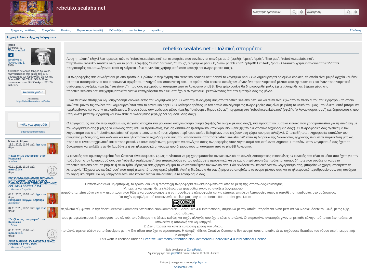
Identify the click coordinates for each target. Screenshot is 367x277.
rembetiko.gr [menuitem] (137, 30)
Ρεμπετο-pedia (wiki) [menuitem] (90, 30)
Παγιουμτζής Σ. (16, 62)
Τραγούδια (48, 30)
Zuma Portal (194, 249)
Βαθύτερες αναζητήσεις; (33, 131)
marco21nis (15, 169)
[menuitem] (180, 267)
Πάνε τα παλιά (16, 50)
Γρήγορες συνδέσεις (23, 30)
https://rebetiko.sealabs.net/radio (33, 101)
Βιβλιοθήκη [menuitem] (116, 30)
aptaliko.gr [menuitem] (157, 30)
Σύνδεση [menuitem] (355, 30)
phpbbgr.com (199, 262)
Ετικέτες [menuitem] (66, 30)
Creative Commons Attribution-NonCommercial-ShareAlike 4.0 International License (204, 239)
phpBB (175, 253)
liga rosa (41, 144)
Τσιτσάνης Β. (15, 60)
